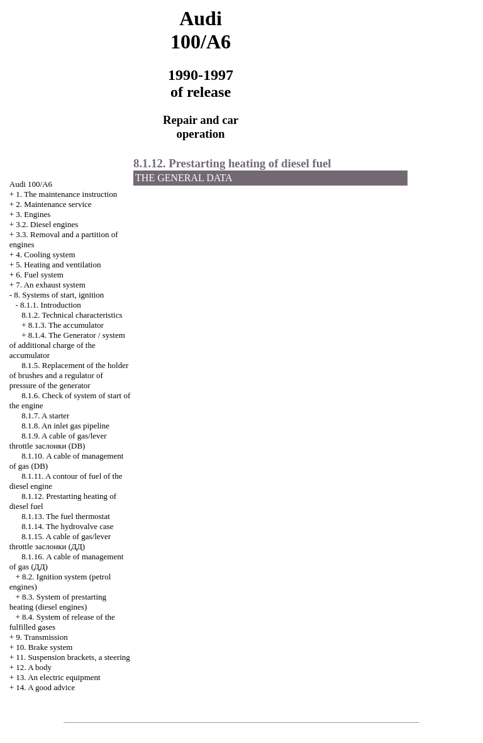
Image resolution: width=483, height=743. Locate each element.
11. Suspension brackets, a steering (73, 657)
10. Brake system (44, 647)
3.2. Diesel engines (47, 224)
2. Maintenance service (53, 204)
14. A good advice (45, 687)
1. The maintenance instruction (66, 194)
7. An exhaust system (51, 284)
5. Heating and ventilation (58, 264)
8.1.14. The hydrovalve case (67, 526)
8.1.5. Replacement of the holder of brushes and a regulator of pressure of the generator (69, 375)
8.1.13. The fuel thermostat (65, 516)
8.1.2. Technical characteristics (71, 315)
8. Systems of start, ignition (59, 294)
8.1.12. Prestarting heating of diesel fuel (232, 163)
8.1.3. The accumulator (66, 325)
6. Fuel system (39, 274)
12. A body (34, 667)
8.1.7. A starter (45, 415)
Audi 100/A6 (30, 184)
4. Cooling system (45, 254)
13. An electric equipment (58, 677)
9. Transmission (41, 637)
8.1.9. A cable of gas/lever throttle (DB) (58, 440)
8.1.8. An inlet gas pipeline (65, 425)
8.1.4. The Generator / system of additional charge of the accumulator (67, 345)
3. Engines (33, 214)
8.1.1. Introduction (50, 305)
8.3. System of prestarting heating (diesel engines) (57, 602)
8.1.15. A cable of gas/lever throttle (60, 541)
